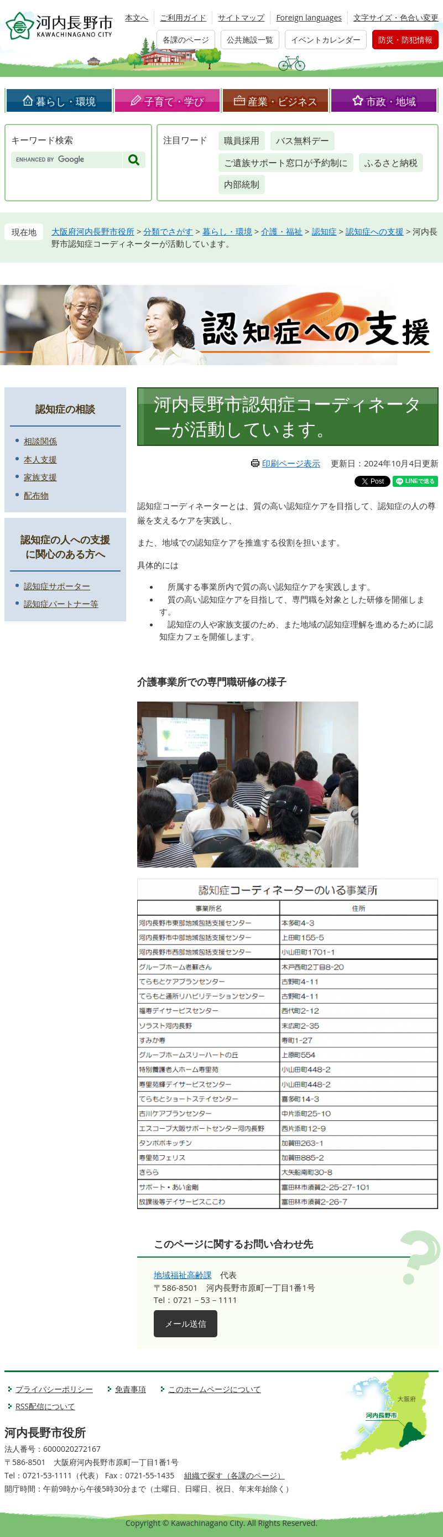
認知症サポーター (57, 585)
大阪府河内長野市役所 (92, 231)
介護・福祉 (282, 231)
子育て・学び (174, 101)
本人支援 (40, 459)
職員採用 (241, 140)
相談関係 (40, 440)
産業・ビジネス (282, 101)
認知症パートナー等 (61, 603)
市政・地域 (391, 101)
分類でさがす (168, 231)
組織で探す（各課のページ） (234, 1475)
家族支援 (40, 476)
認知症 (324, 231)
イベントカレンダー (326, 39)
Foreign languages (309, 17)
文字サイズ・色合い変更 (396, 17)
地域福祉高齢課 (183, 1274)
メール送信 (185, 1323)
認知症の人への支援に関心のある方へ (65, 546)
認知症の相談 (65, 409)
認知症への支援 (375, 231)
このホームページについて (214, 1389)
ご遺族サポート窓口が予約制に (286, 163)
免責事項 (130, 1389)
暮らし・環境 (66, 101)
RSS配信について (45, 1406)
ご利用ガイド (183, 17)
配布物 (36, 495)
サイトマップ (241, 17)
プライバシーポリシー (54, 1389)
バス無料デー (302, 140)
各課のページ (186, 39)
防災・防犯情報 (405, 39)
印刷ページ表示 (291, 463)
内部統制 (241, 184)
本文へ (136, 17)
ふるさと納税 (391, 163)
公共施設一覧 (250, 39)
